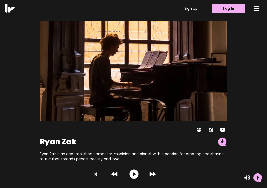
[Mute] (247, 177)
